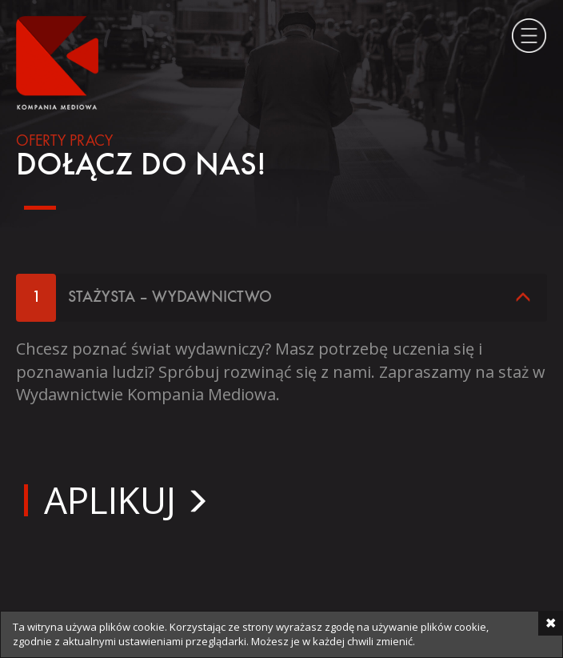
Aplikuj (110, 499)
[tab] (281, 298)
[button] (281, 298)
